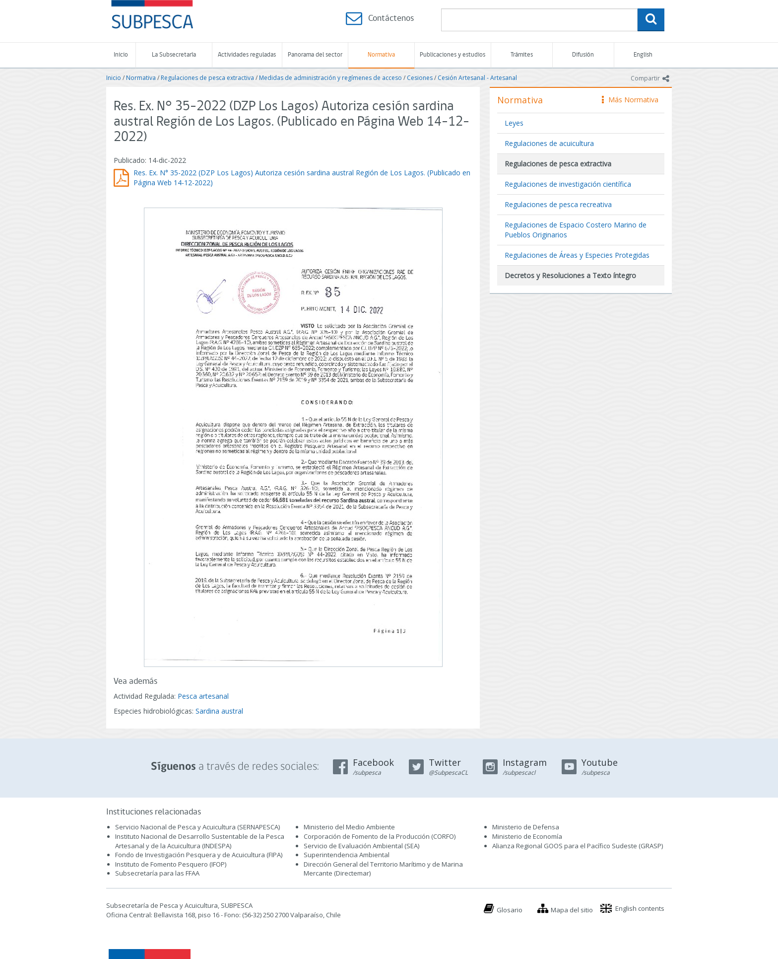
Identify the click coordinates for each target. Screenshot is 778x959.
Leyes (514, 123)
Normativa (381, 55)
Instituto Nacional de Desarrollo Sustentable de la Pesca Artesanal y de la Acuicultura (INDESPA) (199, 841)
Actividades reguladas (247, 55)
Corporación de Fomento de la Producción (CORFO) (379, 836)
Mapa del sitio (572, 909)
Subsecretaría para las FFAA (157, 873)
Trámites (522, 55)
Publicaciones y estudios (452, 55)
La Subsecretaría (174, 55)
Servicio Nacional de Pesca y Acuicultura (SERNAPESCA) (197, 826)
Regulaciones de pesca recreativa (558, 204)
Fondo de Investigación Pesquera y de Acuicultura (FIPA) (198, 854)
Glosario (509, 909)
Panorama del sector (315, 55)
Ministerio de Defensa (525, 826)
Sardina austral (219, 711)
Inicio (121, 55)
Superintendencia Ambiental (346, 854)
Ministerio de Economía (527, 836)
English (643, 55)
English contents (639, 908)
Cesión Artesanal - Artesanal (477, 78)
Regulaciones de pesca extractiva (207, 78)
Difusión (583, 55)
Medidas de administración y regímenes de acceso (330, 78)
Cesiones (420, 78)
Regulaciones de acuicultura (549, 143)
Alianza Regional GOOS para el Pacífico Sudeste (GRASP (576, 845)
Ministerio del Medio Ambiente (349, 826)
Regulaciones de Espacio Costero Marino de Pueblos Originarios (576, 229)
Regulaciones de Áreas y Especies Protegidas (577, 255)
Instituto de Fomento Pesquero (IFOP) (170, 864)
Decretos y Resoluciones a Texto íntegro (570, 275)
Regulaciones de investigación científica (568, 184)
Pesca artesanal (203, 696)
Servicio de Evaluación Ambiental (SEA (361, 845)
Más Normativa (630, 99)
